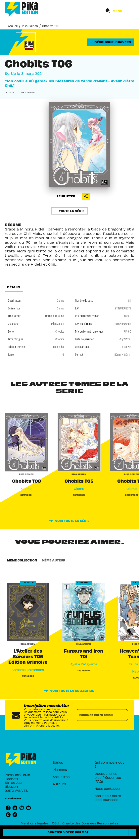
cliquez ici (53, 725)
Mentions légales (35, 823)
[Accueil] (21, 9)
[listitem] (8, 808)
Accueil (13, 26)
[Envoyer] (123, 715)
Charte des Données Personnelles (90, 823)
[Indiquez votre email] (97, 715)
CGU (55, 823)
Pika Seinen (30, 26)
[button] (110, 42)
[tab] (14, 287)
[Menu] (118, 11)
